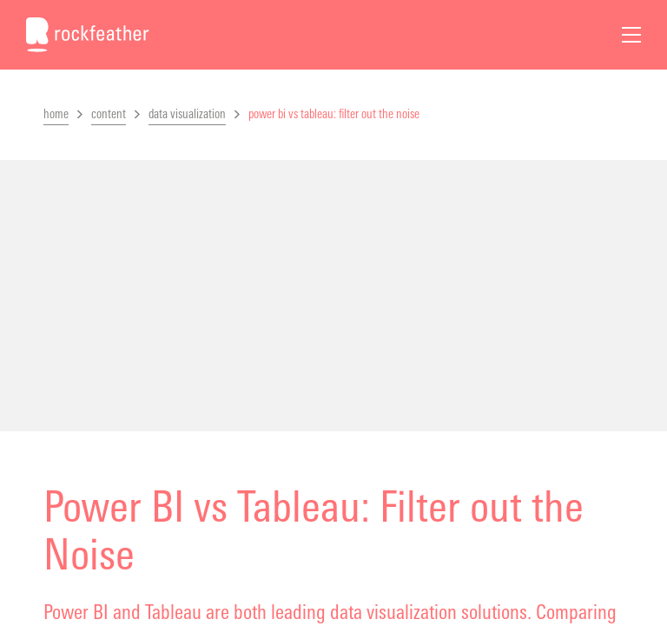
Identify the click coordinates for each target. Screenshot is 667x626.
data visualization (187, 114)
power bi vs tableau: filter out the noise (333, 114)
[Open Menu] (631, 35)
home (56, 114)
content (108, 114)
